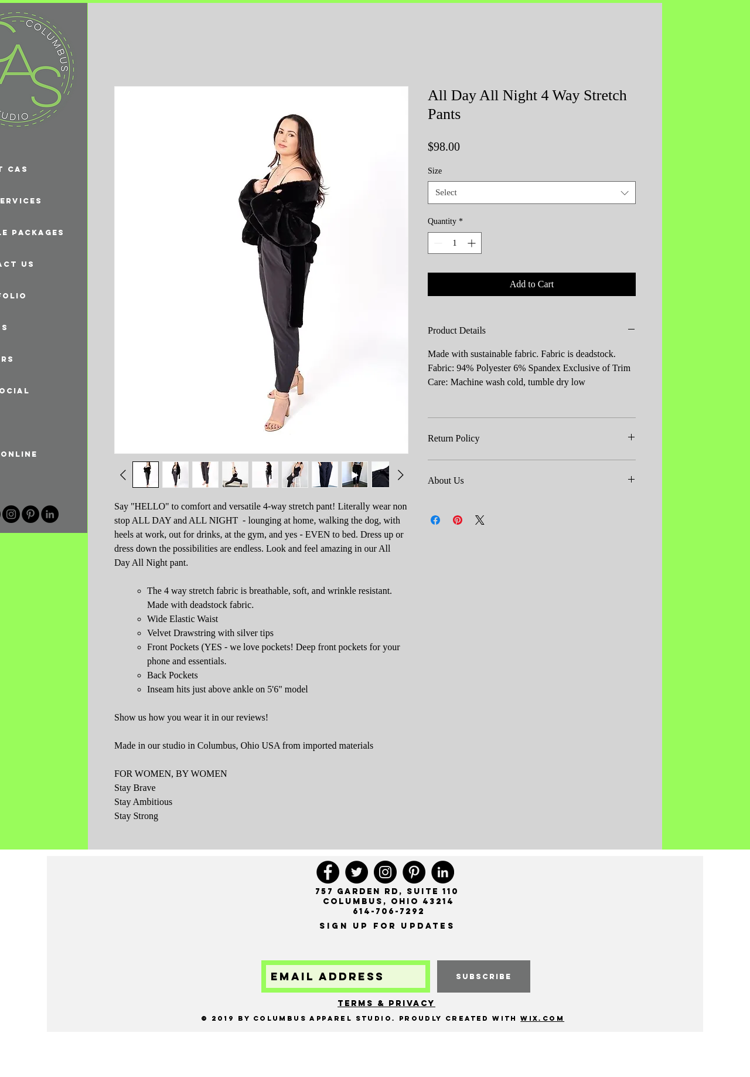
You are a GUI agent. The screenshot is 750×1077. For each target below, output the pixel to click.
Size (435, 171)
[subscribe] (483, 976)
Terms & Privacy (386, 1003)
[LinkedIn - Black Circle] (50, 514)
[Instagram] (11, 514)
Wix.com (542, 1018)
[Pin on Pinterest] (458, 520)
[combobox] (532, 192)
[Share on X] (480, 520)
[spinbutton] (454, 243)
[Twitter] (356, 872)
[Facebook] (327, 872)
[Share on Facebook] (435, 520)
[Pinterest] (30, 514)
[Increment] (472, 243)
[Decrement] (436, 243)
